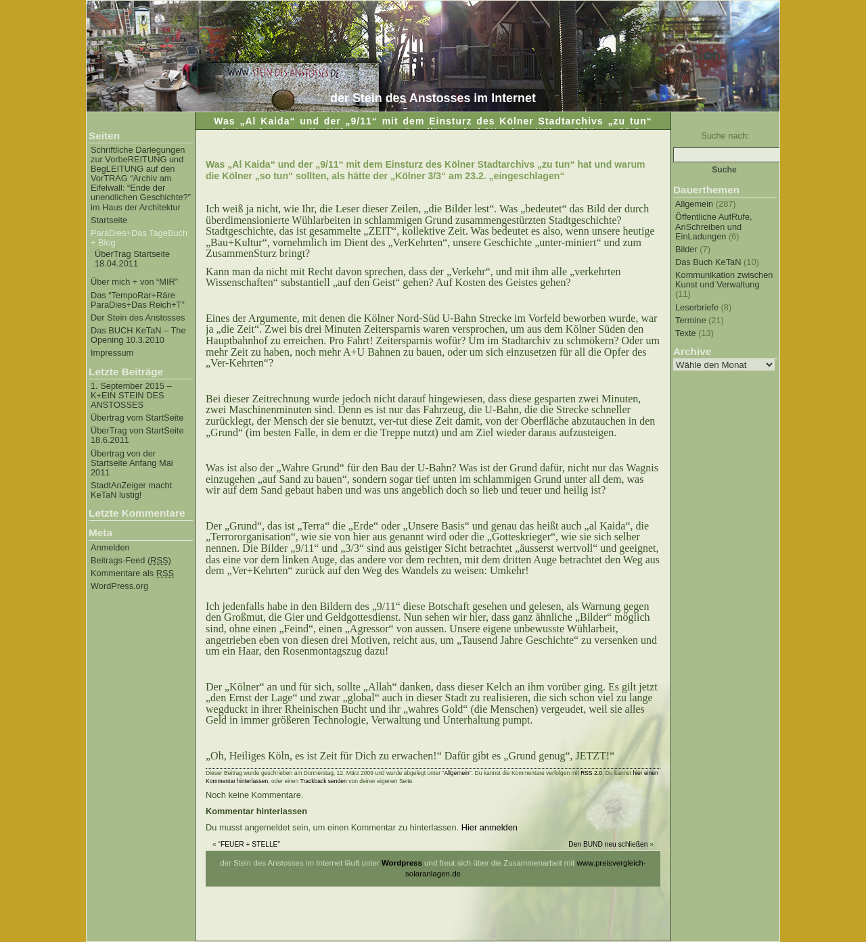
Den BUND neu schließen (607, 844)
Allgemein (694, 204)
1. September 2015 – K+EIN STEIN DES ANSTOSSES (131, 395)
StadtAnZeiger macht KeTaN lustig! (131, 490)
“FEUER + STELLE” (249, 844)
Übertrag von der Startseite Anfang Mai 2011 (132, 463)
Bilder (686, 249)
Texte (685, 333)
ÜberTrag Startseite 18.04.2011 (132, 259)
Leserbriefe (697, 307)
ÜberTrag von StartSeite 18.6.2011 (137, 435)
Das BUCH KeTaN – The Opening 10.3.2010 (138, 335)
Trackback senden (323, 781)
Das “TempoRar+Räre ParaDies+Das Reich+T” (138, 300)
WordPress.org (119, 586)
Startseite (109, 220)
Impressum (112, 353)
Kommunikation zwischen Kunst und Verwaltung (724, 279)
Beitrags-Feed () (131, 560)
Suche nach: (725, 136)
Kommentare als (132, 573)
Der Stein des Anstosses (138, 318)
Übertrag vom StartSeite (137, 418)
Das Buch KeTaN (708, 262)
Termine (690, 320)
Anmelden (110, 547)
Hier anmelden (489, 827)
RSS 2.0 (591, 773)
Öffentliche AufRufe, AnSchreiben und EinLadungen (713, 226)
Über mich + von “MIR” (134, 282)
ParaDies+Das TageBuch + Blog (139, 238)
